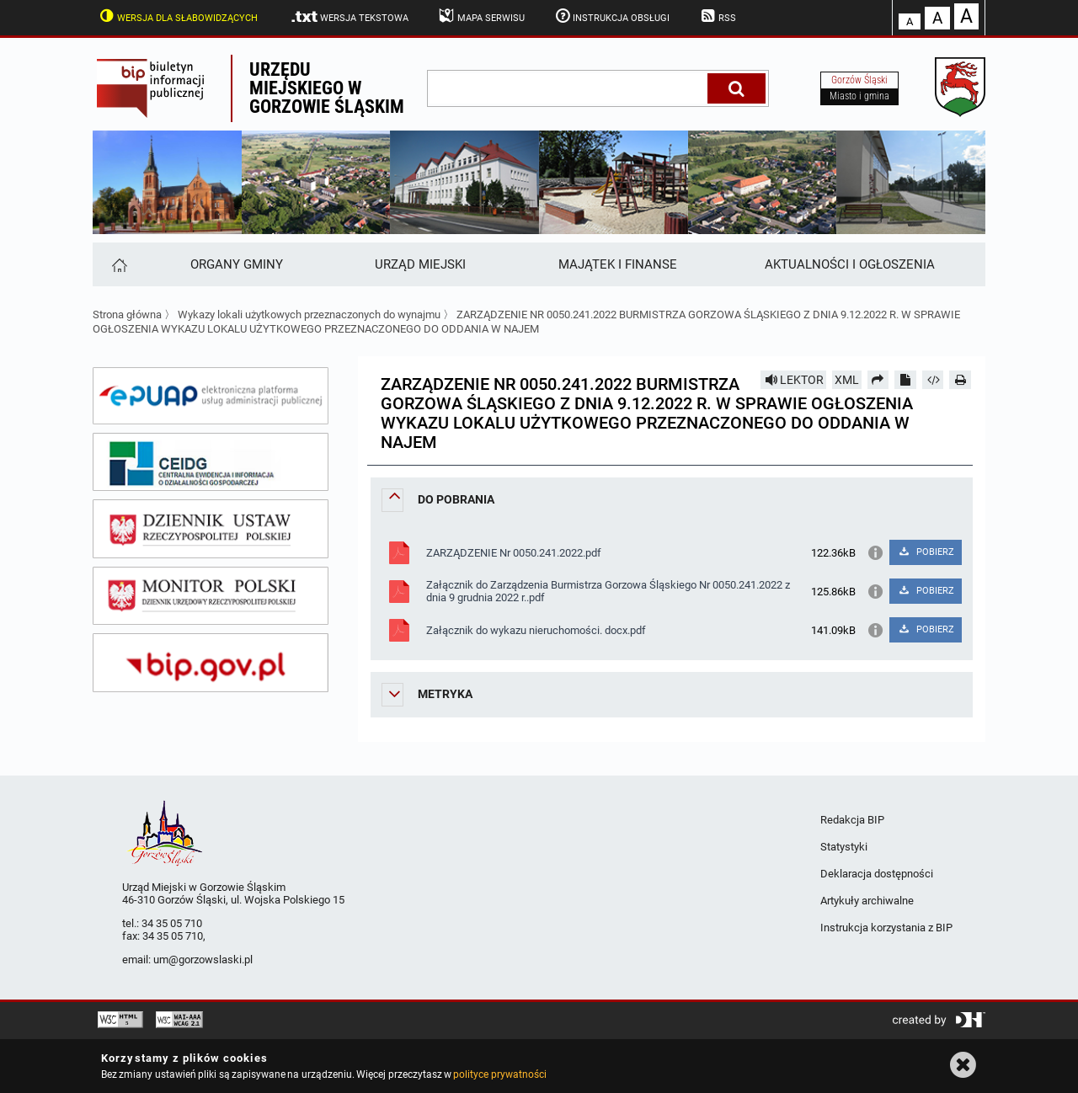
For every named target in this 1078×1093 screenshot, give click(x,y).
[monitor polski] (210, 596)
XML (847, 380)
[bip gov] (210, 662)
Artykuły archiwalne (867, 900)
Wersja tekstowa (349, 16)
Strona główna (127, 314)
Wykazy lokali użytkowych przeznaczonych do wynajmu (309, 314)
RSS (716, 16)
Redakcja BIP (852, 819)
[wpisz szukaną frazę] (568, 88)
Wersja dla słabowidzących (177, 16)
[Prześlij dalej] (878, 380)
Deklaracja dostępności (876, 873)
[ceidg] (210, 462)
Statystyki (843, 846)
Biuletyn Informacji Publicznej (162, 88)
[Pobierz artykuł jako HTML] (933, 380)
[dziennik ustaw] (210, 528)
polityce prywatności (499, 1074)
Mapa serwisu (480, 16)
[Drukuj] (960, 380)
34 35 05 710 (171, 923)
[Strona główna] (118, 264)
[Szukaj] (736, 88)
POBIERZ (925, 551)
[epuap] (210, 395)
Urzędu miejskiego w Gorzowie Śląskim (326, 88)
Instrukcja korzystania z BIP (886, 927)
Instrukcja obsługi (611, 16)
